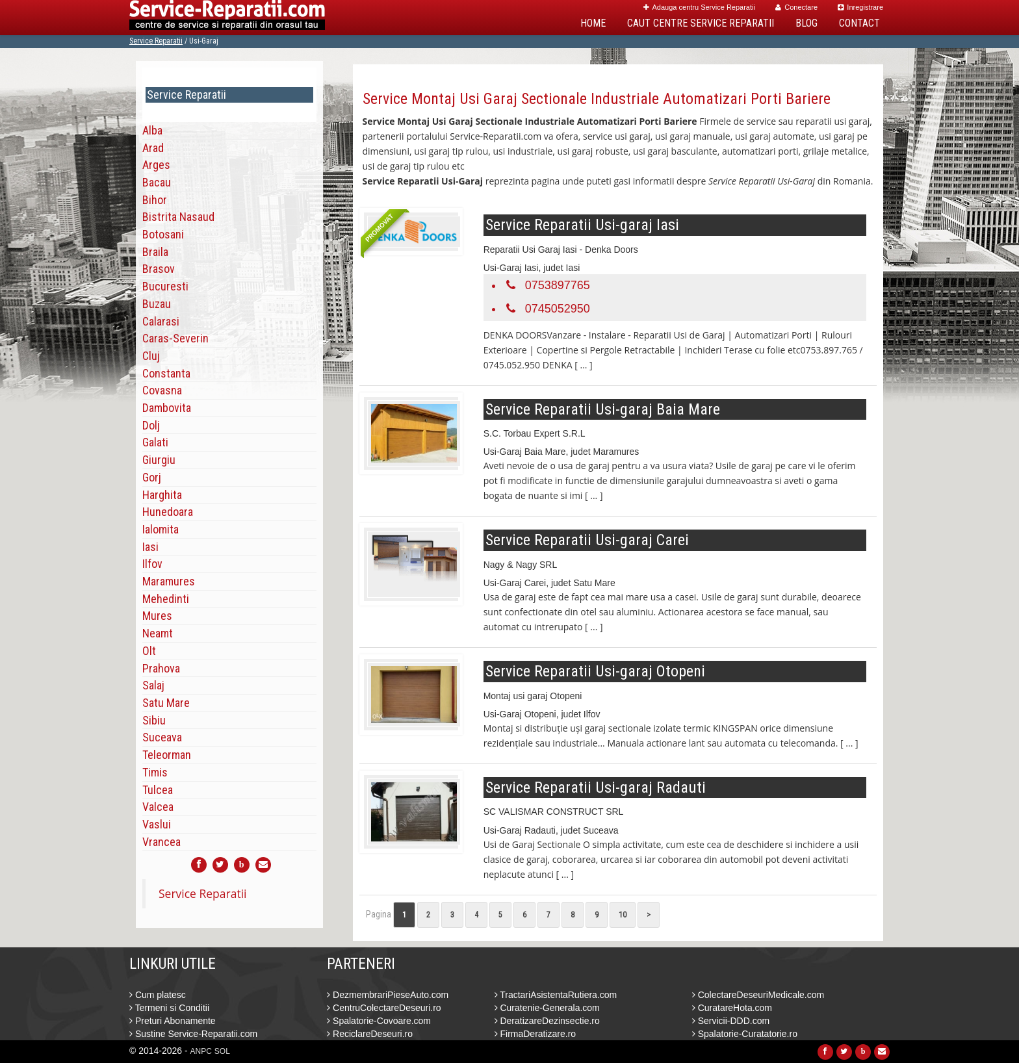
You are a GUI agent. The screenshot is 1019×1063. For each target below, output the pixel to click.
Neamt (157, 633)
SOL (222, 1051)
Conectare (796, 7)
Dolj (151, 425)
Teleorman (166, 755)
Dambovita (166, 408)
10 (622, 914)
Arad (153, 148)
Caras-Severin (175, 338)
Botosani (163, 234)
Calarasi (160, 321)
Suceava (162, 737)
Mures (157, 615)
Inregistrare (860, 7)
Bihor (154, 200)
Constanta (166, 373)
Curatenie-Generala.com (547, 1008)
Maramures (168, 581)
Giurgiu (158, 460)
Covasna (162, 390)
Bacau (156, 182)
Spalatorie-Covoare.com (379, 1021)
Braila (155, 252)
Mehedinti (165, 599)
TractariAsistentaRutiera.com (556, 995)
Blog (806, 23)
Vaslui (156, 824)
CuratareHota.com (732, 1008)
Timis (155, 772)
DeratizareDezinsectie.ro (547, 1021)
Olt (149, 651)
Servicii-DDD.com (730, 1021)
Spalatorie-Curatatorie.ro (744, 1034)
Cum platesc (157, 995)
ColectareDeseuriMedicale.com (758, 995)
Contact (859, 23)
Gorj (151, 477)
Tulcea (157, 790)
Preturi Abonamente (172, 1021)
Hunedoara (167, 512)
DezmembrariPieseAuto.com (387, 995)
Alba (152, 130)
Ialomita (160, 529)
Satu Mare (166, 703)
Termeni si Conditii (169, 1008)
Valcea (158, 806)
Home (593, 23)
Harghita (162, 495)
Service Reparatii (156, 40)
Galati (155, 442)
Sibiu (154, 720)
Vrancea (161, 842)
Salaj (153, 685)
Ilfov (152, 563)
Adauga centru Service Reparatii (699, 7)
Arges (156, 165)
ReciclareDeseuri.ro (370, 1034)
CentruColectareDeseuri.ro (384, 1008)
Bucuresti (165, 286)
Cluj (151, 356)
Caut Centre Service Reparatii (700, 23)
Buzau (156, 304)
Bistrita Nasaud (178, 217)
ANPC (201, 1051)
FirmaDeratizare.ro (535, 1034)
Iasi (150, 547)
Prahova (161, 668)
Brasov (158, 268)
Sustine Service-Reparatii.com (193, 1034)
